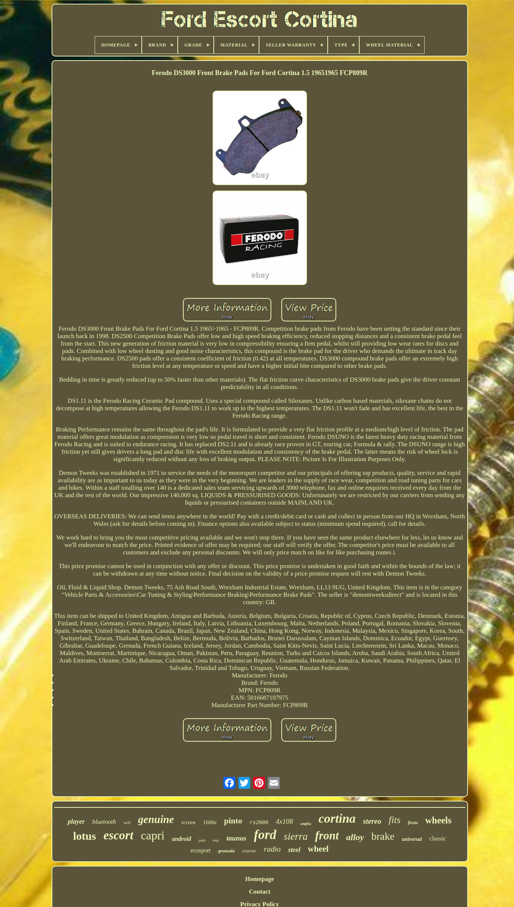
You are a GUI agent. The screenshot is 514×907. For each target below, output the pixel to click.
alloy (355, 837)
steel (294, 849)
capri (152, 835)
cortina (337, 818)
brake (382, 836)
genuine (156, 819)
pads (202, 840)
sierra (296, 836)
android (181, 839)
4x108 (284, 821)
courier (249, 850)
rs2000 (259, 823)
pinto (233, 820)
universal (412, 839)
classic (437, 838)
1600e (210, 822)
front (327, 835)
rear (216, 840)
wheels (438, 820)
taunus (236, 838)
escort (119, 835)
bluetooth (104, 821)
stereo (372, 821)
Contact (260, 891)
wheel (318, 848)
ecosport (200, 850)
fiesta (413, 822)
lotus (84, 836)
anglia (305, 823)
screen (188, 822)
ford (265, 834)
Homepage (259, 878)
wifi (127, 822)
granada (226, 850)
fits (394, 819)
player (76, 821)
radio (272, 849)
